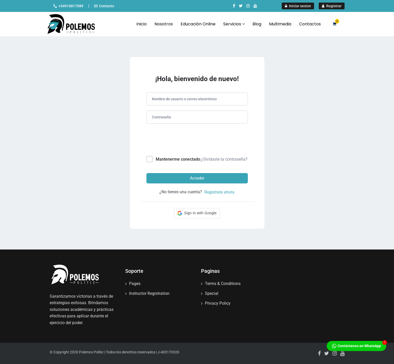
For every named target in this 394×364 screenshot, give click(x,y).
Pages (134, 283)
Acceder (197, 178)
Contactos (310, 24)
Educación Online (198, 24)
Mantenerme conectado (178, 159)
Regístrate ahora (219, 192)
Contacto (106, 6)
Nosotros (163, 24)
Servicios (234, 24)
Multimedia (280, 24)
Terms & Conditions (223, 283)
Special (211, 293)
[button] (197, 213)
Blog (256, 24)
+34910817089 (70, 6)
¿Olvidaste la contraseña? (224, 159)
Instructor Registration (149, 293)
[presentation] (181, 141)
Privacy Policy (218, 303)
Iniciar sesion (298, 6)
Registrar (331, 6)
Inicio (141, 24)
